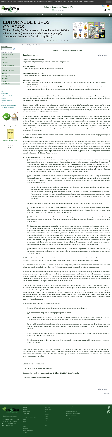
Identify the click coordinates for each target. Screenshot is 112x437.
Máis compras (102, 55)
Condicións (45, 15)
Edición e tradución (8, 65)
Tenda (21, 15)
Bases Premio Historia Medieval (73, 413)
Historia (4, 73)
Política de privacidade (28, 430)
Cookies (25, 435)
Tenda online (47, 407)
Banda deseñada (7, 54)
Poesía (4, 81)
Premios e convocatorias (8, 102)
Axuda (36, 15)
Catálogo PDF (6, 89)
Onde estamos (26, 411)
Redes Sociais (26, 423)
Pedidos (46, 420)
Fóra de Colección (8, 70)
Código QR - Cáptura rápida (30, 417)
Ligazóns (25, 426)
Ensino (4, 68)
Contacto (54, 15)
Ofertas (46, 411)
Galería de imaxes (7, 100)
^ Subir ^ (107, 394)
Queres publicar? (70, 408)
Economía (5, 62)
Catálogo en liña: (7, 52)
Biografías (5, 57)
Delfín (3, 60)
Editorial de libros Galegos (26, 24)
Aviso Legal (25, 428)
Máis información (89, 1)
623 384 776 (59, 10)
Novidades (5, 93)
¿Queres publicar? (7, 96)
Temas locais (6, 84)
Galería (25, 421)
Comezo (3, 15)
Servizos (63, 15)
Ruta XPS (26, 413)
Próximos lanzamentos (8, 107)
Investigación (6, 76)
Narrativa (5, 78)
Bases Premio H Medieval (9, 105)
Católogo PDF (69, 418)
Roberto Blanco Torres (10, 140)
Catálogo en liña (31, 44)
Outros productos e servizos (72, 406)
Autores (4, 91)
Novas (4, 98)
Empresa (12, 15)
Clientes (28, 15)
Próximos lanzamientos (71, 415)
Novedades (47, 414)
